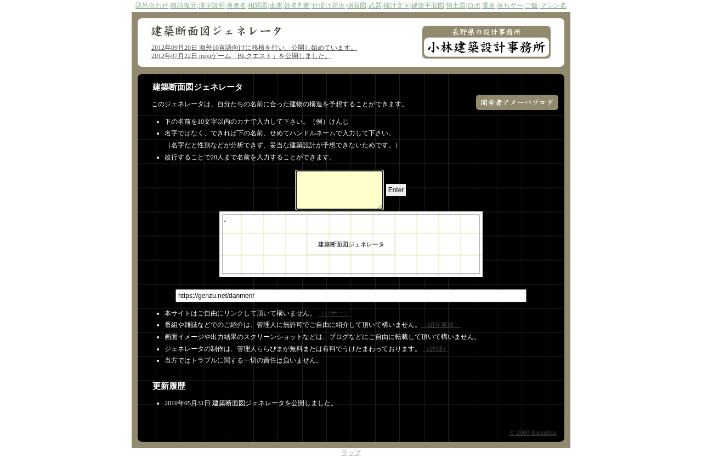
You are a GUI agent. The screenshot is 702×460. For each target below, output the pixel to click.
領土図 (456, 5)
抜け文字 (396, 5)
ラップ (351, 453)
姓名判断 (297, 5)
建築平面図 (427, 5)
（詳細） (436, 349)
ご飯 (531, 5)
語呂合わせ (151, 5)
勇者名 (236, 5)
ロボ (473, 5)
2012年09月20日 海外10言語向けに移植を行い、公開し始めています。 (254, 47)
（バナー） (334, 313)
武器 (375, 5)
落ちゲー (510, 5)
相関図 (258, 5)
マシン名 (553, 5)
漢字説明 (212, 5)
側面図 (356, 5)
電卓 (488, 5)
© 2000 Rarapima (533, 432)
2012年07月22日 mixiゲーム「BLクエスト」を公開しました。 (241, 56)
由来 (275, 5)
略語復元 (184, 5)
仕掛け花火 (328, 5)
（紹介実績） (441, 325)
